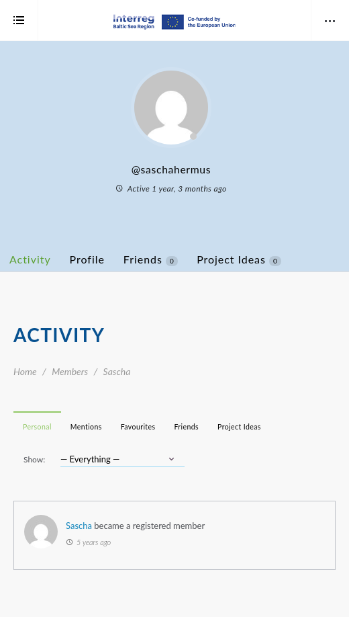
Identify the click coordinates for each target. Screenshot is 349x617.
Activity (30, 259)
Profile (87, 259)
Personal (37, 427)
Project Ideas (239, 259)
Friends (150, 259)
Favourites (138, 427)
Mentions (86, 427)
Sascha (79, 525)
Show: (34, 459)
